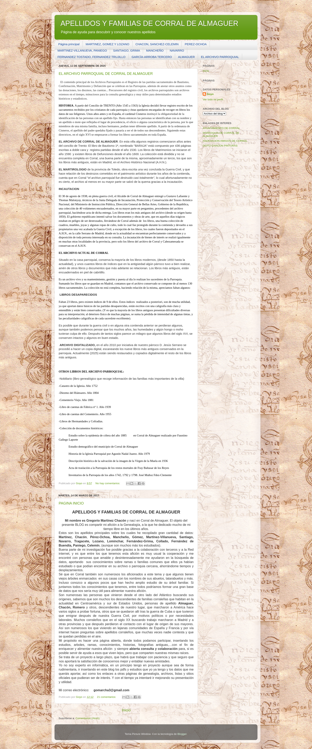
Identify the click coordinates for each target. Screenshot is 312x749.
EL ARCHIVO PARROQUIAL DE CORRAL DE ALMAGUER (106, 74)
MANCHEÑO (155, 50)
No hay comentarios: (108, 483)
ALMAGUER (186, 57)
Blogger (182, 733)
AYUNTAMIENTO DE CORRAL (221, 128)
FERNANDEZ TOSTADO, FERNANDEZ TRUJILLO (91, 57)
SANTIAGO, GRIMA (126, 50)
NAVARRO (177, 50)
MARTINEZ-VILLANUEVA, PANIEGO (82, 50)
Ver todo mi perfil (213, 99)
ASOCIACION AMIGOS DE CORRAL (225, 140)
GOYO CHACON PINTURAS (220, 145)
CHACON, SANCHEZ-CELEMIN (157, 44)
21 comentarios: (107, 696)
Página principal (69, 44)
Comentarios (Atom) (88, 718)
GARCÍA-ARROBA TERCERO (152, 57)
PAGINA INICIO (71, 503)
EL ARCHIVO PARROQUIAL (220, 57)
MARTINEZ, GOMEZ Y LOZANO (107, 44)
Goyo (210, 94)
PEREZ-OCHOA (196, 44)
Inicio (126, 710)
